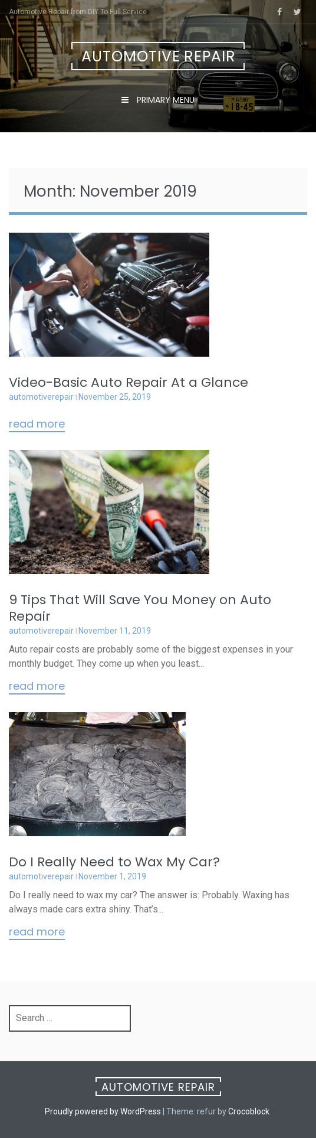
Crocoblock (248, 1111)
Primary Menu (164, 100)
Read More (37, 424)
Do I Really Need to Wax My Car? (114, 862)
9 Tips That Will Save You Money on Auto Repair (140, 608)
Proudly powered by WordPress (103, 1111)
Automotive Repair (158, 56)
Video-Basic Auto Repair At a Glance (128, 382)
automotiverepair (41, 397)
